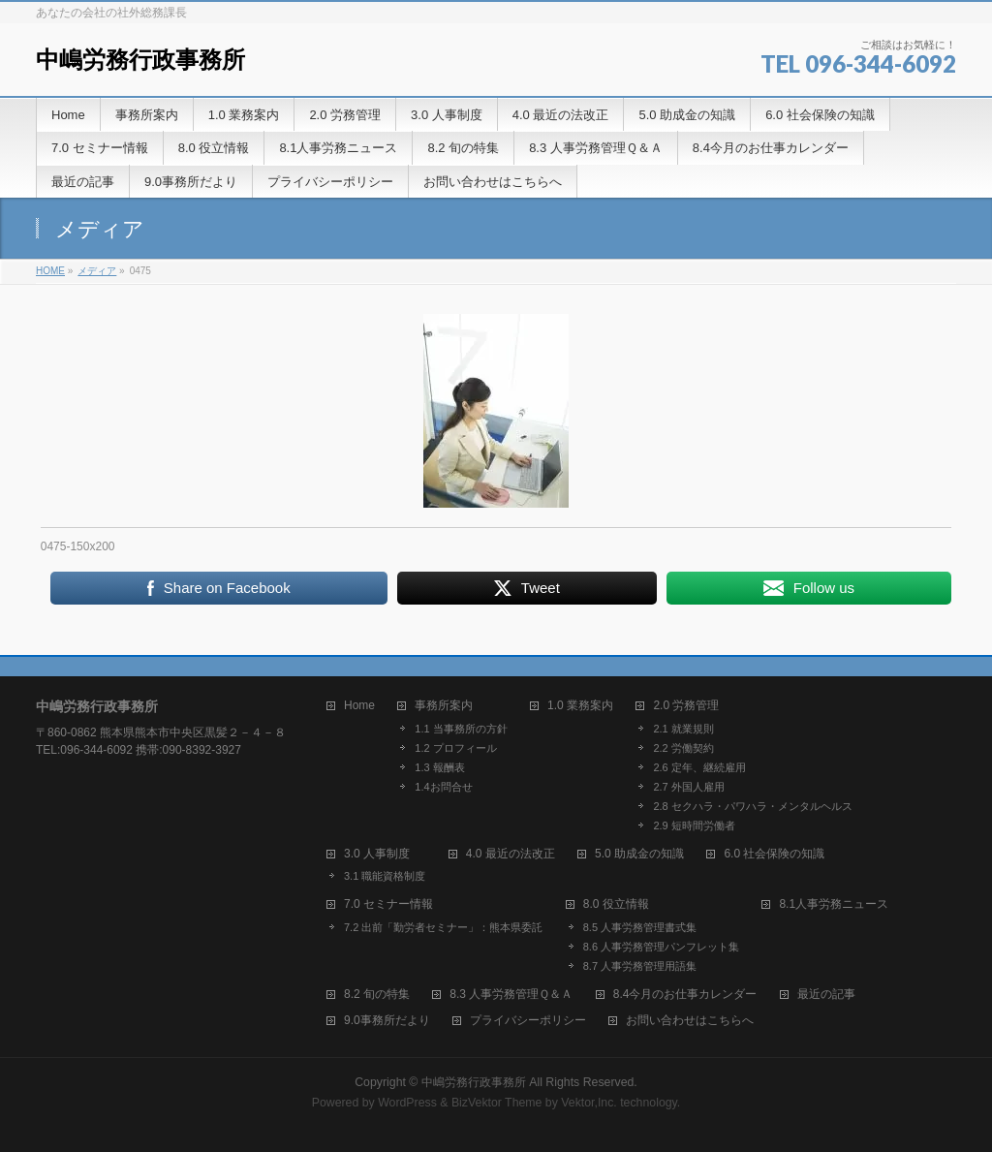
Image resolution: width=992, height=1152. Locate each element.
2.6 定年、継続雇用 (699, 767)
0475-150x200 (78, 546)
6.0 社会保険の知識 (774, 854)
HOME (50, 270)
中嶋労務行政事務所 (140, 60)
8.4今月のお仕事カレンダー (685, 994)
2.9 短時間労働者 (693, 825)
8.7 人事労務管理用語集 (640, 966)
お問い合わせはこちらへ (690, 1020)
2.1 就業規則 (683, 728)
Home (359, 706)
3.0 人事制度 (377, 854)
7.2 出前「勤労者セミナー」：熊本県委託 (443, 927)
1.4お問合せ (443, 787)
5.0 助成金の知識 (639, 854)
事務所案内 (444, 706)
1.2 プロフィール (455, 748)
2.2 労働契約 (683, 748)
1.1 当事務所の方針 (461, 728)
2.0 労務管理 (686, 706)
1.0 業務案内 (580, 706)
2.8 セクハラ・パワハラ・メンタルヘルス (752, 806)
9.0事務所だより (387, 1020)
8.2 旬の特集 (377, 994)
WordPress (407, 1102)
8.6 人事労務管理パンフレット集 (661, 946)
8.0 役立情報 (616, 904)
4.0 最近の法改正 (510, 854)
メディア (97, 270)
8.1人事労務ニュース (833, 904)
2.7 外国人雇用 (688, 787)
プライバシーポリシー (528, 1020)
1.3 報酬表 (439, 767)
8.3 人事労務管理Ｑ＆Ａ (511, 994)
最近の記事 (826, 994)
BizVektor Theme (496, 1102)
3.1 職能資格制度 (384, 876)
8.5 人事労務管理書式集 (640, 927)
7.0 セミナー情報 (388, 904)
